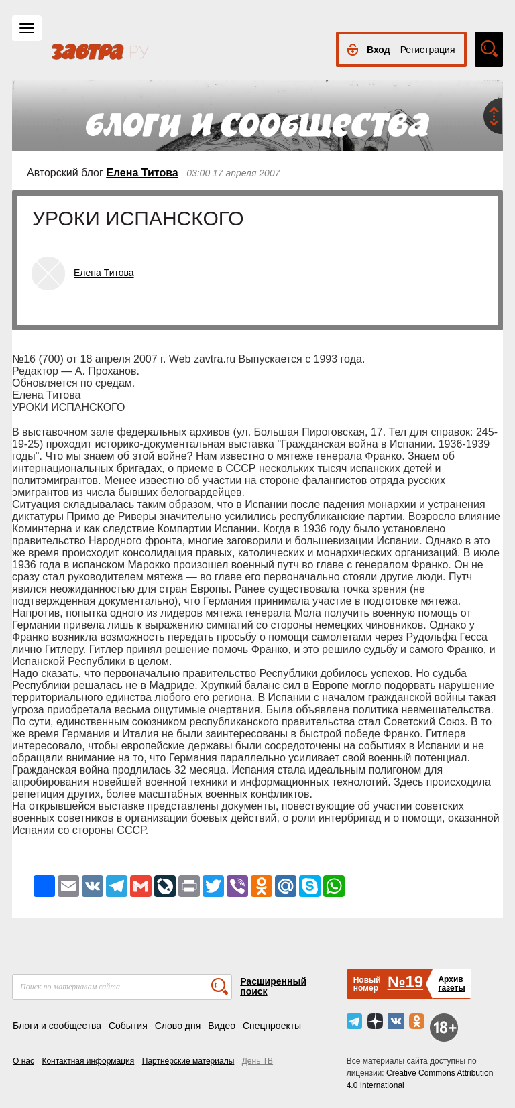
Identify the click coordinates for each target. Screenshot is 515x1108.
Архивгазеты (451, 984)
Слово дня (178, 1025)
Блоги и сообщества (57, 1025)
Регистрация (427, 49)
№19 (405, 982)
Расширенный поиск (273, 986)
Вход (378, 49)
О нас (23, 1061)
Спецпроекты (272, 1025)
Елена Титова (142, 172)
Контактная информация (88, 1061)
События (128, 1025)
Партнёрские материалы (188, 1061)
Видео (221, 1025)
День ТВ (257, 1061)
